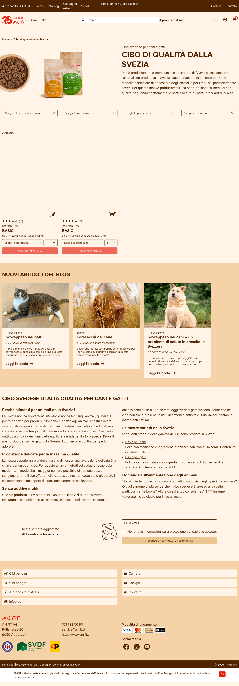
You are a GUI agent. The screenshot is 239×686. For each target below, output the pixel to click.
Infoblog (53, 6)
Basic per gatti (135, 457)
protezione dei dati (184, 531)
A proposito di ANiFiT (16, 6)
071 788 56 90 (72, 624)
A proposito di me (171, 20)
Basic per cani (135, 442)
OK (222, 674)
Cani (34, 20)
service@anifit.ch (74, 629)
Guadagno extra (70, 6)
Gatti (45, 20)
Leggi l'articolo (19, 364)
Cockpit (216, 6)
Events (39, 6)
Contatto (231, 6)
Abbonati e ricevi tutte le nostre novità (169, 540)
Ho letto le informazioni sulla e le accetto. (172, 531)
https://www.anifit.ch (76, 634)
